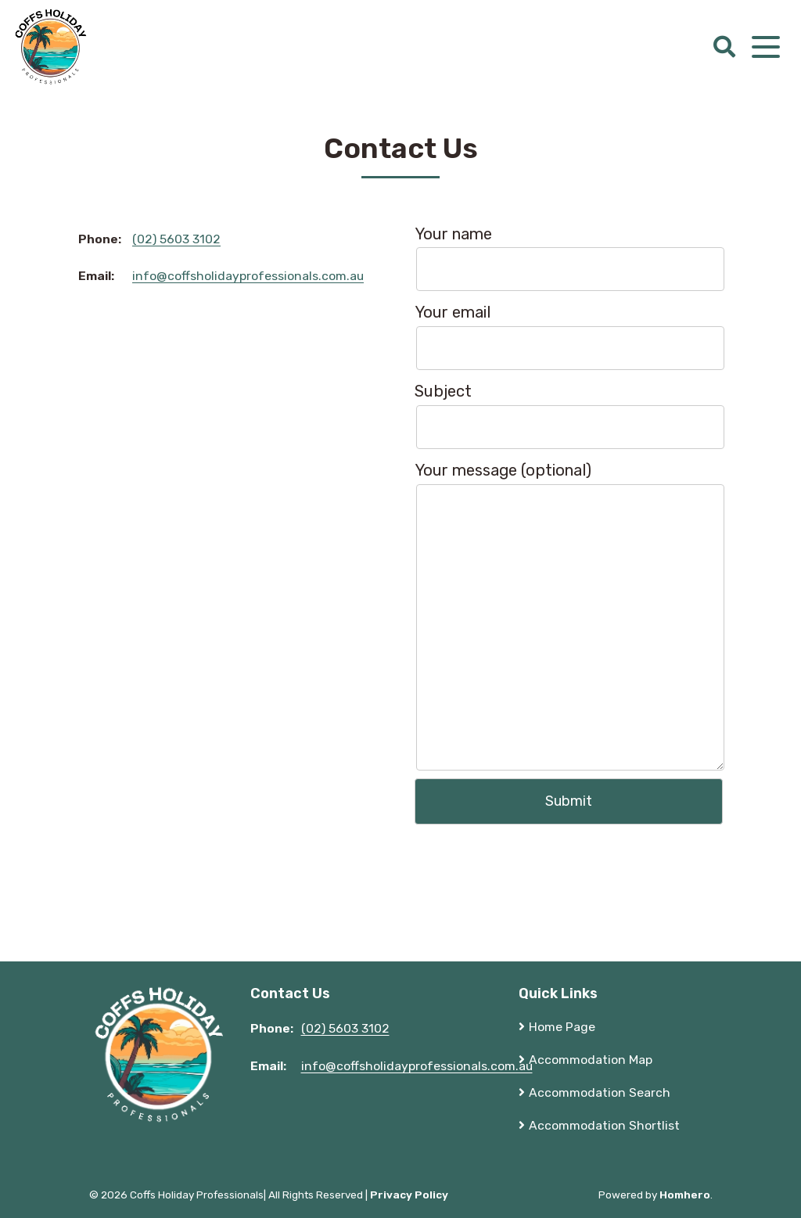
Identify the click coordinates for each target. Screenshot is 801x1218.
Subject (569, 415)
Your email (569, 336)
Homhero (684, 1194)
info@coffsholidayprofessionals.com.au (248, 275)
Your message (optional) (569, 616)
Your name (569, 258)
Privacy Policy (409, 1194)
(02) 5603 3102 (176, 239)
